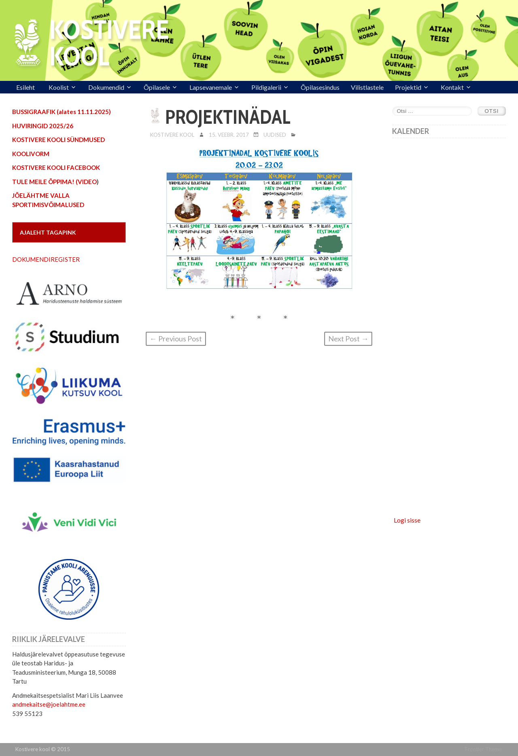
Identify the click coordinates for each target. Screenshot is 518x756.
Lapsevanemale (210, 87)
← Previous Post (176, 338)
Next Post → (348, 338)
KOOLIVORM (30, 153)
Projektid (408, 87)
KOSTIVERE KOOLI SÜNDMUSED (58, 139)
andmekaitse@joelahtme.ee (48, 704)
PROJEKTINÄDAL (228, 117)
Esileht (25, 87)
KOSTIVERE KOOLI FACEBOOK (56, 167)
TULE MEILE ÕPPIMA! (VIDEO (54, 181)
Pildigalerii (266, 87)
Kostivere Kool (172, 134)
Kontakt (452, 87)
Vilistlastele (367, 87)
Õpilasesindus (320, 87)
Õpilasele (157, 87)
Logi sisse (407, 520)
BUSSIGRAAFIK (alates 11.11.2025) (61, 111)
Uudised (274, 134)
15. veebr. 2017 (229, 134)
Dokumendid (106, 87)
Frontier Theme (483, 749)
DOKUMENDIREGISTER (46, 259)
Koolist (59, 87)
